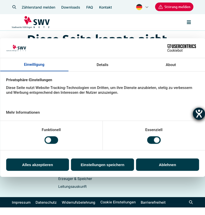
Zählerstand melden (38, 7)
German (139, 7)
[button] (188, 22)
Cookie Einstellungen (118, 202)
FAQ (89, 7)
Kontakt (105, 7)
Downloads (70, 7)
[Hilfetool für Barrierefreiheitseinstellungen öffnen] (199, 114)
